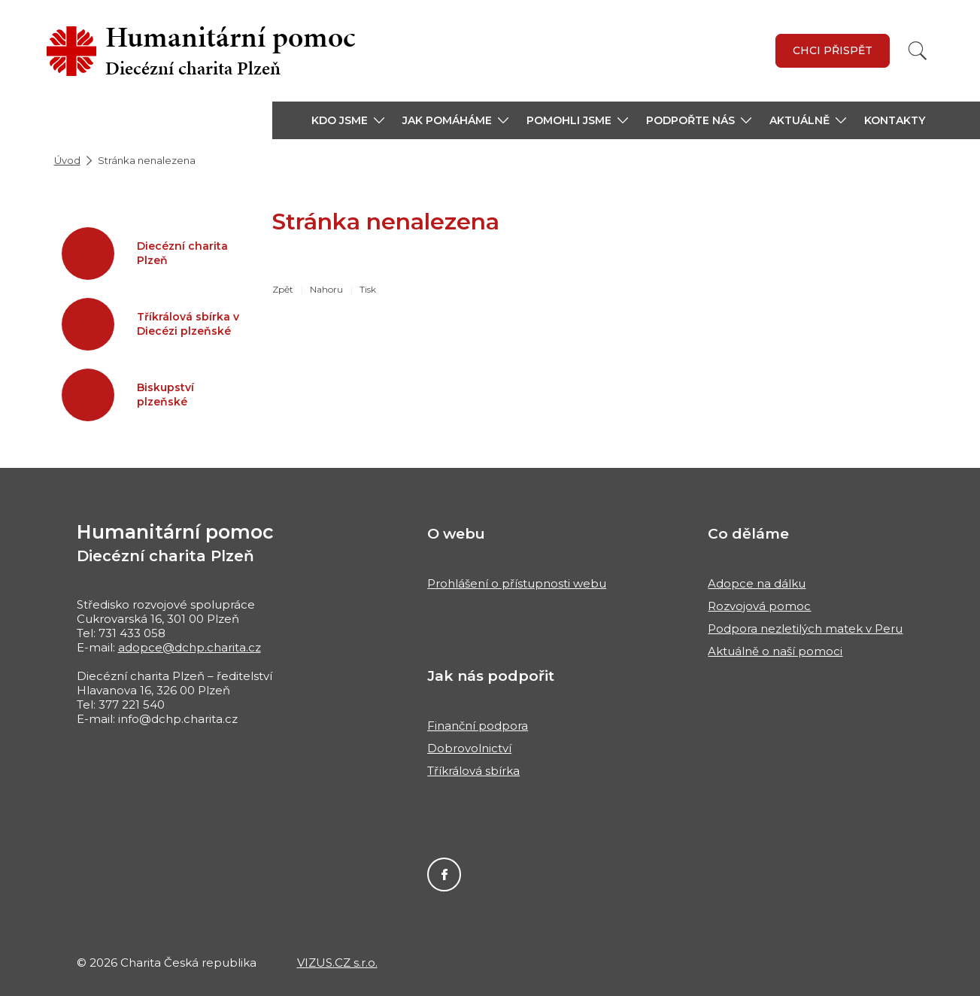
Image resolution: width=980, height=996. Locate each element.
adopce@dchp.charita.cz (189, 647)
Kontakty (894, 120)
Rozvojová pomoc (759, 606)
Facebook (444, 874)
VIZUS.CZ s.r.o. (337, 962)
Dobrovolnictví (469, 748)
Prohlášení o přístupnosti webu (516, 583)
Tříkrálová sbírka (473, 771)
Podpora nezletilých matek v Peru (805, 628)
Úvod (67, 160)
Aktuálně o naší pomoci (775, 651)
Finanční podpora (477, 725)
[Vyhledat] (917, 51)
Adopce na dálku (757, 583)
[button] (347, 120)
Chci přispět (832, 50)
